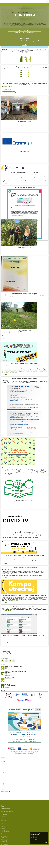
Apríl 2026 (4, 765)
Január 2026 (4, 768)
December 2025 (5, 769)
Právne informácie (5, 809)
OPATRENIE (8, 610)
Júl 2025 (4, 773)
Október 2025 (4, 771)
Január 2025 (4, 779)
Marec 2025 (4, 777)
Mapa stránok (4, 814)
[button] (47, 4)
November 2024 (5, 781)
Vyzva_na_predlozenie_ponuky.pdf (9, 92)
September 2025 (5, 772)
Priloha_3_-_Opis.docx (6, 89)
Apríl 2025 (4, 776)
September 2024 (5, 783)
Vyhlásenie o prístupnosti (6, 808)
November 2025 (5, 770)
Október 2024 (4, 782)
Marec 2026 (4, 766)
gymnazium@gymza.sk (11, 654)
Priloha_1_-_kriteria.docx (7, 86)
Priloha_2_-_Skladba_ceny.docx (8, 87)
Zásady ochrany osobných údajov (7, 811)
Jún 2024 (4, 786)
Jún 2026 (4, 763)
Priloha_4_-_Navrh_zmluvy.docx (8, 91)
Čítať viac (24, 35)
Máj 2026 (4, 764)
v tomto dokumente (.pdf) (8, 381)
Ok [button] (46, 842)
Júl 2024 (4, 785)
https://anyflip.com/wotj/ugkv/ (13, 600)
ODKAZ (36, 537)
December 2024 (5, 780)
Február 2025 (4, 778)
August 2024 (4, 784)
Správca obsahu (4, 805)
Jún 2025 (4, 774)
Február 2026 (4, 767)
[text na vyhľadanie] (42, 2)
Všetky (3, 787)
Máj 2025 (4, 775)
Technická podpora (5, 806)
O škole (3, 816)
